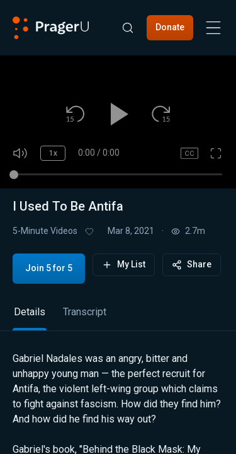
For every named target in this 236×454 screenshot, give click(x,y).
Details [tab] (29, 312)
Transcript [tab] (84, 312)
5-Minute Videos (45, 231)
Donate (169, 27)
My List (123, 264)
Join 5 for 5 (48, 268)
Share (191, 264)
